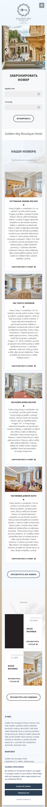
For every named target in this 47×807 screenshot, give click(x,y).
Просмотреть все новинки (23, 697)
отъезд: (9, 102)
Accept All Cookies (23, 786)
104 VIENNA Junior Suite (23, 495)
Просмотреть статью (32, 642)
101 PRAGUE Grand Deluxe (23, 201)
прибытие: (10, 88)
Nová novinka (31, 630)
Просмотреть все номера (23, 574)
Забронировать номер (24, 267)
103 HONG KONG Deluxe (23, 402)
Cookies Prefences (23, 799)
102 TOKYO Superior (23, 303)
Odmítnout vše (23, 793)
